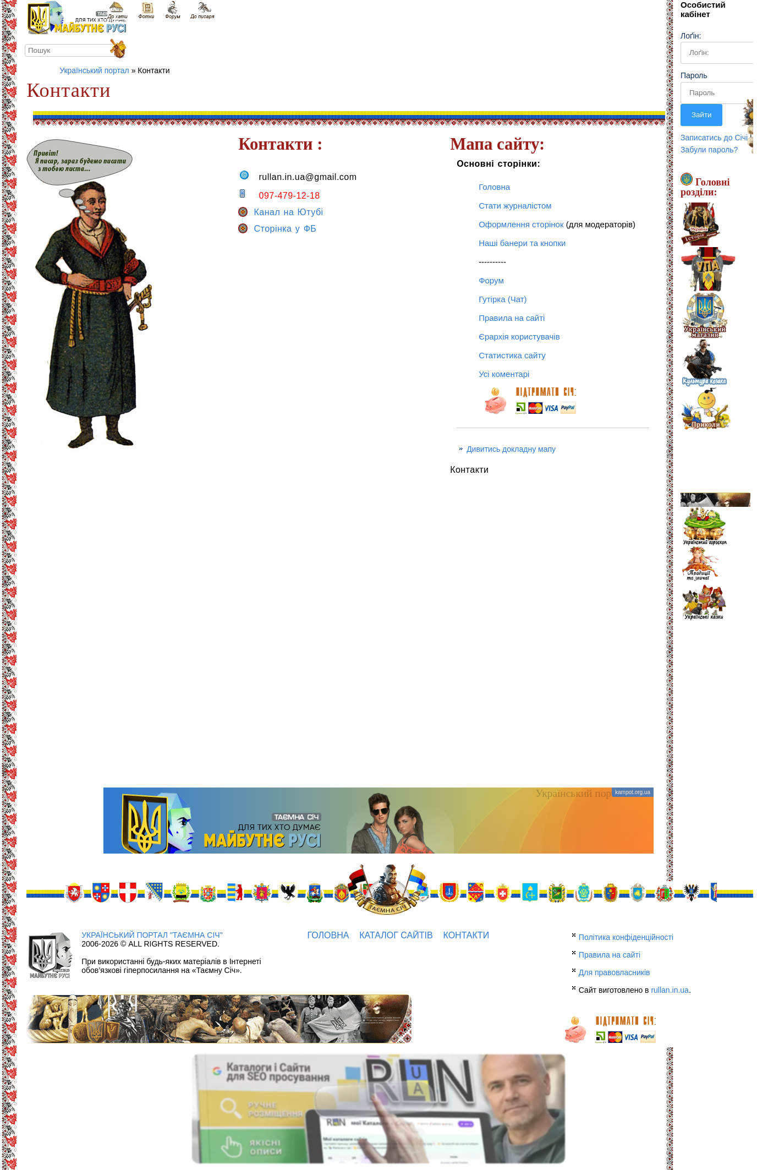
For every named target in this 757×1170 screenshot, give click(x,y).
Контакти (466, 935)
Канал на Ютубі (280, 212)
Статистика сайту (512, 355)
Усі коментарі (504, 374)
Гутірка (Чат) (502, 299)
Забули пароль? (709, 149)
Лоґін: (691, 35)
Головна (494, 187)
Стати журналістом (515, 205)
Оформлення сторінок (521, 224)
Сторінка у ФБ (277, 228)
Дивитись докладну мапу (511, 449)
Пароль (694, 75)
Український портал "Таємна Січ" (151, 935)
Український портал (94, 70)
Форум (491, 280)
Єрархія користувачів (519, 336)
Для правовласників (614, 972)
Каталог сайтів (395, 935)
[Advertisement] (378, 699)
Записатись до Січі (714, 137)
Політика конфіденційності (626, 937)
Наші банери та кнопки (522, 243)
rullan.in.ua (670, 990)
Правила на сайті (512, 317)
